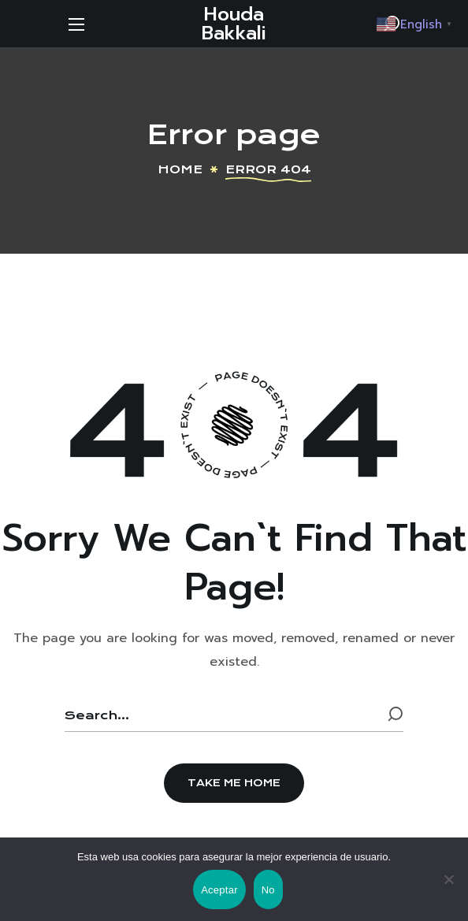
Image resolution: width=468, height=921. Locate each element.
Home (180, 169)
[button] (234, 783)
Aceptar (219, 890)
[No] (448, 879)
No (268, 890)
